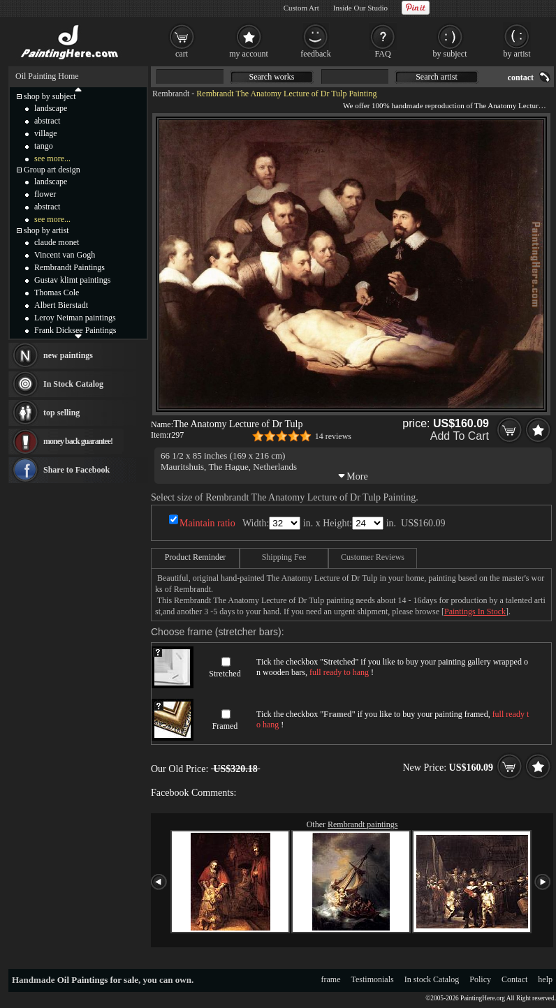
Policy (480, 979)
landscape (50, 108)
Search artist (437, 77)
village (45, 133)
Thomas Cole (56, 292)
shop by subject (50, 96)
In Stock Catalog (73, 384)
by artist (517, 54)
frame (331, 979)
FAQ (382, 54)
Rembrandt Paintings (69, 267)
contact (521, 77)
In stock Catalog (432, 979)
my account (248, 54)
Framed (225, 726)
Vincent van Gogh (64, 255)
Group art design (52, 170)
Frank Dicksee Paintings (75, 330)
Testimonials (372, 979)
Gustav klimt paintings (72, 280)
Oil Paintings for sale (97, 979)
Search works (272, 77)
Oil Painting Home (47, 76)
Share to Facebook (76, 470)
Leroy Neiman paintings (75, 318)
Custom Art (301, 7)
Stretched (224, 674)
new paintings (68, 355)
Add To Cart (459, 436)
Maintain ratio (207, 523)
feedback (315, 54)
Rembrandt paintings (362, 824)
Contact (514, 979)
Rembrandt (170, 93)
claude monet (56, 242)
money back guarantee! (77, 441)
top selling (61, 412)
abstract (47, 121)
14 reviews (333, 436)
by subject (450, 54)
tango (43, 146)
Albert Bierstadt (61, 305)
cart (181, 54)
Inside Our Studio (360, 7)
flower (45, 194)
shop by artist (46, 230)
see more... (52, 158)
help (545, 979)
